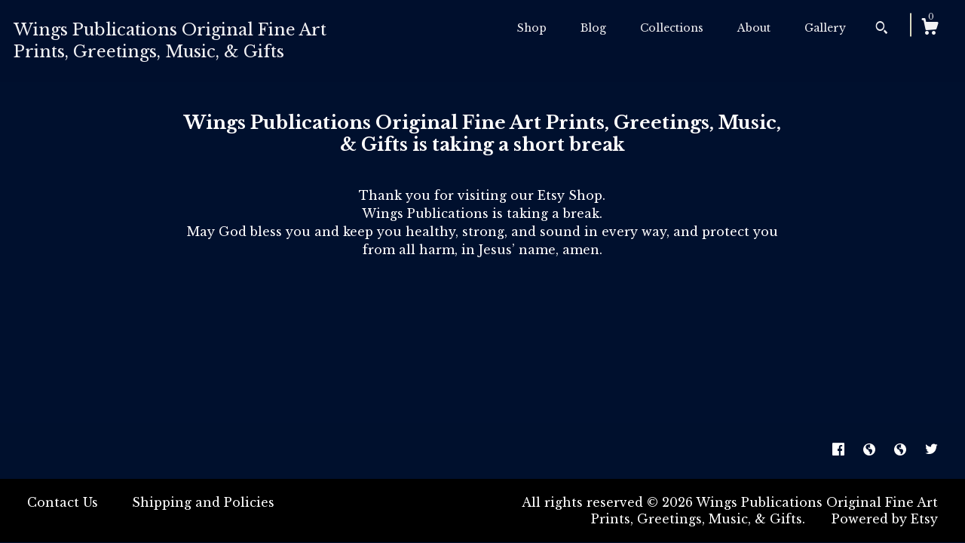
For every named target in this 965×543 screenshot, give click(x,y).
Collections (671, 28)
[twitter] (931, 450)
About (753, 28)
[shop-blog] (871, 450)
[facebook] (840, 450)
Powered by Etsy (885, 518)
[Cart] (929, 28)
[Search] (881, 29)
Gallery (825, 28)
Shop (532, 28)
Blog (593, 28)
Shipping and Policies (203, 502)
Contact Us (62, 502)
